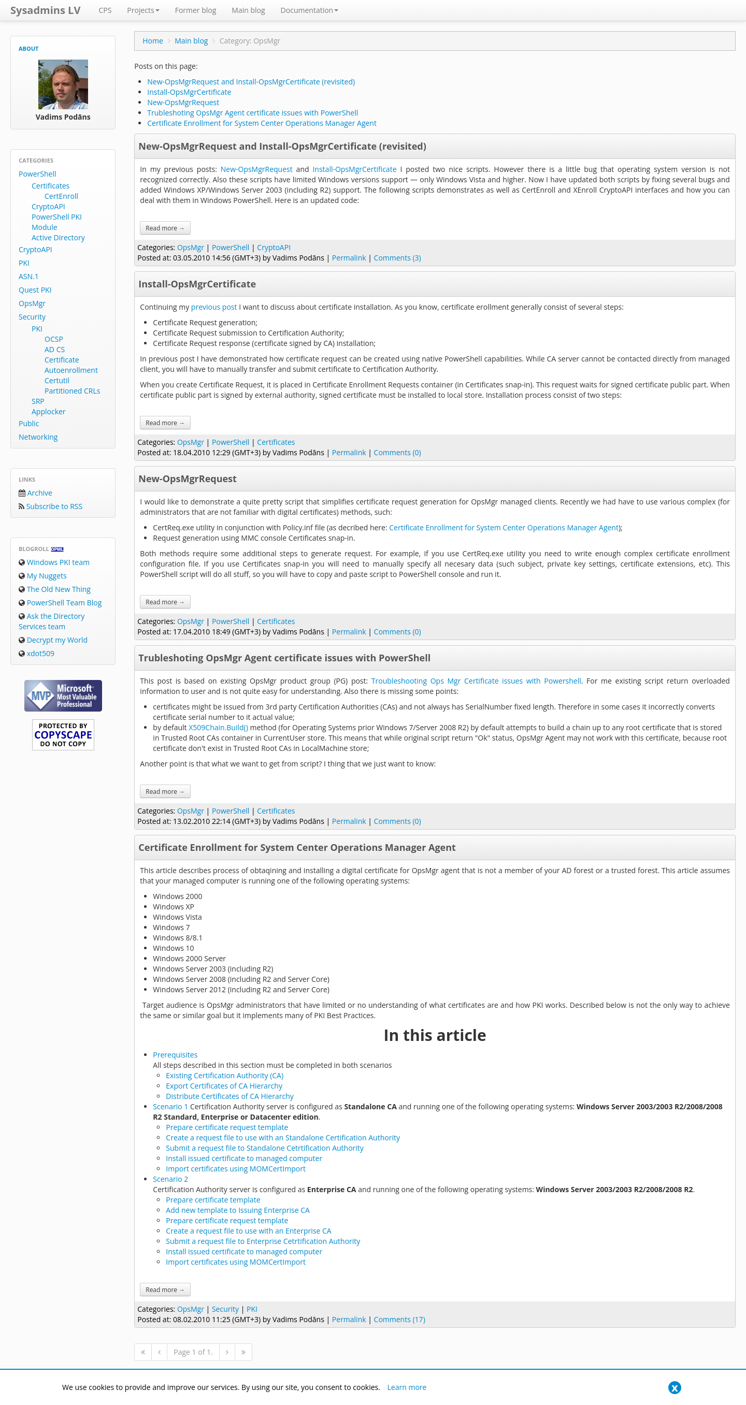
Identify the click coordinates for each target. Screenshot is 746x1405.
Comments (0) (397, 452)
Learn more (407, 1387)
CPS (104, 10)
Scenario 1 (170, 1106)
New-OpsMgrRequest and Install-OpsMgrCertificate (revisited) (251, 81)
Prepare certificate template (213, 1200)
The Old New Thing (55, 589)
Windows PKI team (54, 562)
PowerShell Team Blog (60, 602)
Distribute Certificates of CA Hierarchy (229, 1096)
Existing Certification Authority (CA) (224, 1075)
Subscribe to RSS (50, 506)
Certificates (50, 186)
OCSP (54, 339)
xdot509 (36, 653)
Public (29, 423)
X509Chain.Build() (218, 727)
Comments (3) (397, 258)
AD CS (55, 349)
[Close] (674, 1387)
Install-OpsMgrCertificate (189, 92)
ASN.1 (29, 276)
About (28, 48)
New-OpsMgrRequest (183, 102)
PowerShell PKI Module (57, 222)
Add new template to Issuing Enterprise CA (238, 1210)
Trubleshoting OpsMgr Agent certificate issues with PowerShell (252, 113)
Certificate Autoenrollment (71, 365)
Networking (38, 437)
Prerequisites (175, 1055)
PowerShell (37, 174)
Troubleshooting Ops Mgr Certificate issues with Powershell (476, 681)
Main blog (248, 10)
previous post (214, 307)
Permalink (349, 258)
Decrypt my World (53, 640)
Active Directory (58, 237)
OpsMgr (32, 303)
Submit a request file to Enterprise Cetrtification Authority (263, 1241)
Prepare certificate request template (227, 1127)
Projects (143, 10)
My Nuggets (43, 576)
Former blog (196, 10)
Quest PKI (35, 290)
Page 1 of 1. (193, 1352)
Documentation (310, 10)
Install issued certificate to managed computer (244, 1158)
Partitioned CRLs (72, 391)
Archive (35, 493)
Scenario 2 (170, 1179)
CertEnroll (61, 196)
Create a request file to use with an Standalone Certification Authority (283, 1137)
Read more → (165, 228)
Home (152, 41)
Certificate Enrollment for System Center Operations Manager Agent (262, 123)
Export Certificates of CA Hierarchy (224, 1086)
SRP (38, 401)
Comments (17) (399, 1319)
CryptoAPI (48, 206)
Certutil (57, 380)
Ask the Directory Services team (51, 621)
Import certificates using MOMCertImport (236, 1169)
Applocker (49, 411)
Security (32, 317)
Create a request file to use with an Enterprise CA (248, 1231)
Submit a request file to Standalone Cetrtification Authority (265, 1148)
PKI (24, 263)
